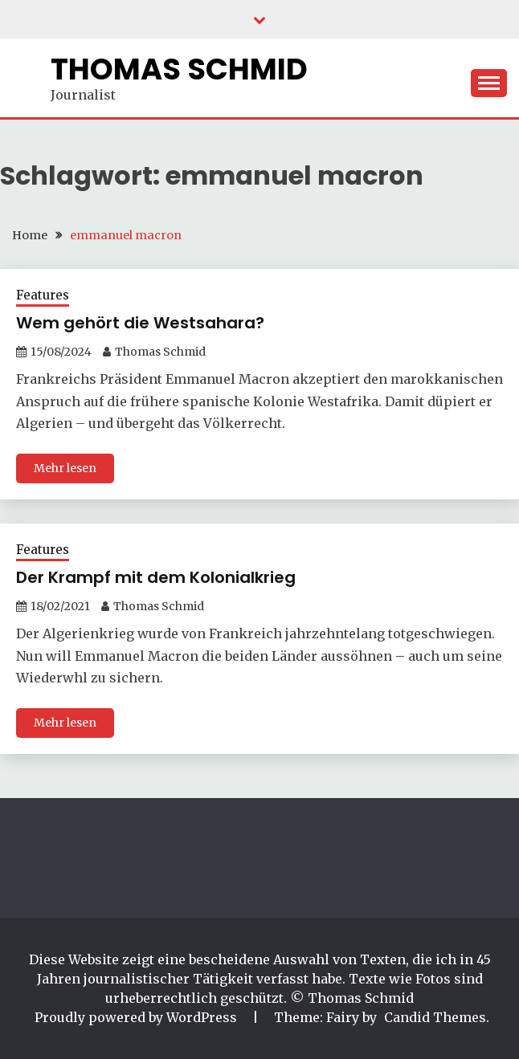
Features (42, 295)
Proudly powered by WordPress (137, 1017)
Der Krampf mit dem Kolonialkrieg (156, 577)
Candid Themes (435, 1017)
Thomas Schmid (179, 69)
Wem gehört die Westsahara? (140, 323)
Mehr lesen (65, 468)
